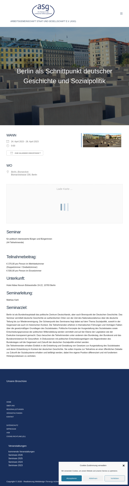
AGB (8, 433)
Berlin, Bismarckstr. (20, 172)
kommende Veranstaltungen (21, 451)
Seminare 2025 (15, 458)
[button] (123, 465)
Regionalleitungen (15, 409)
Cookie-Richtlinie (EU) (15, 436)
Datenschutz (12, 425)
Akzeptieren (71, 478)
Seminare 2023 (15, 465)
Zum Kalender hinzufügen (24, 153)
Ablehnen (93, 478)
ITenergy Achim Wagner (55, 481)
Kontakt (10, 417)
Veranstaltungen (14, 413)
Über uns (10, 406)
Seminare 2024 (15, 462)
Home (8, 402)
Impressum (11, 429)
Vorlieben (115, 478)
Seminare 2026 (15, 455)
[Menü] (121, 13)
